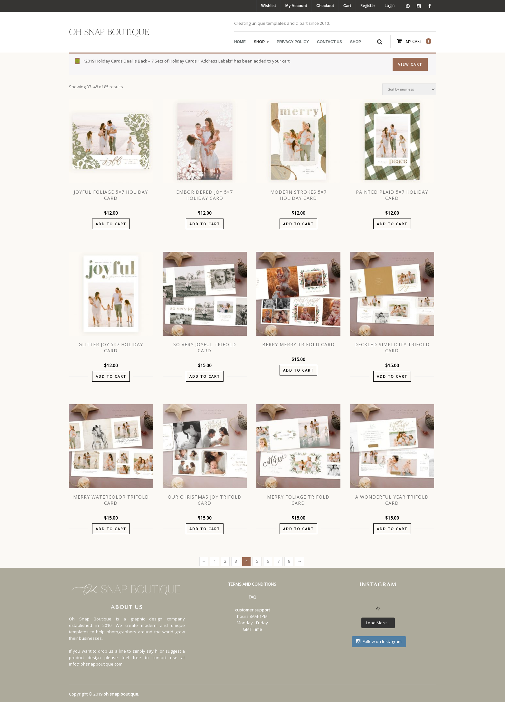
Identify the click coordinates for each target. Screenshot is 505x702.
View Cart (410, 64)
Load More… (378, 623)
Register (367, 5)
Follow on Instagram (379, 641)
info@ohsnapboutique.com (95, 664)
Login (390, 5)
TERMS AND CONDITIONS (252, 584)
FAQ (252, 597)
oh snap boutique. (121, 694)
